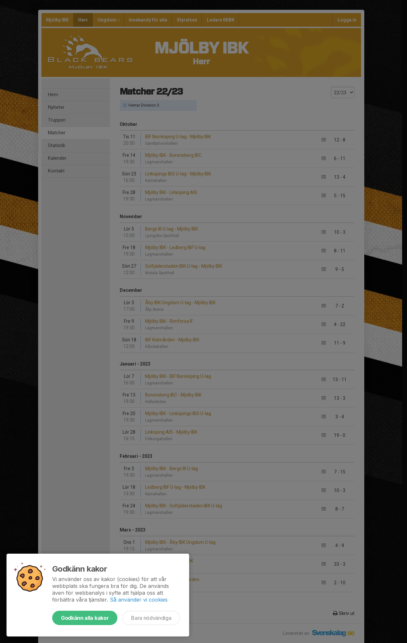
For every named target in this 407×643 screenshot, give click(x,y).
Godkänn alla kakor (85, 618)
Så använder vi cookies (139, 599)
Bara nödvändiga (151, 618)
